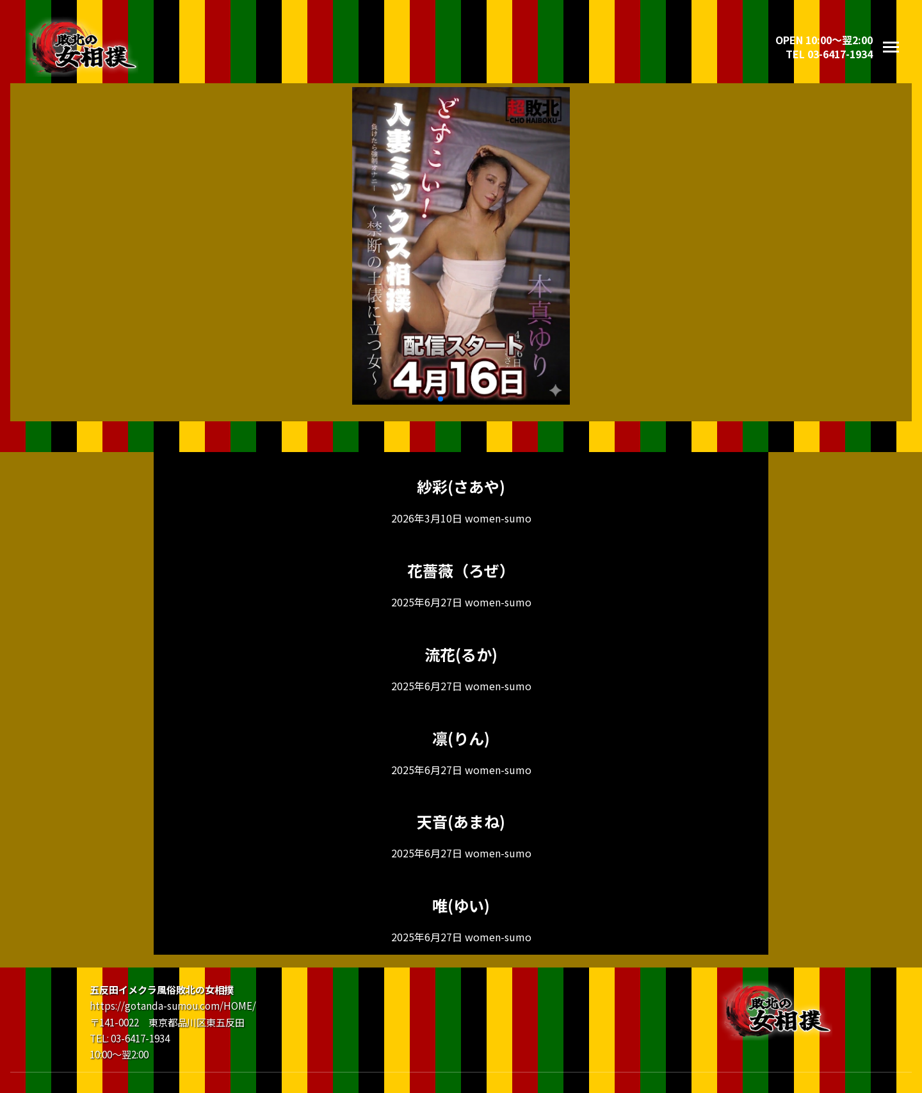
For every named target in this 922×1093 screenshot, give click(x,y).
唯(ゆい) (461, 905)
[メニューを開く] (891, 47)
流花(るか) (461, 654)
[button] (440, 398)
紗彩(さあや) (461, 486)
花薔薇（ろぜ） (461, 570)
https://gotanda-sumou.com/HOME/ (173, 1005)
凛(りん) (461, 738)
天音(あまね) (461, 821)
